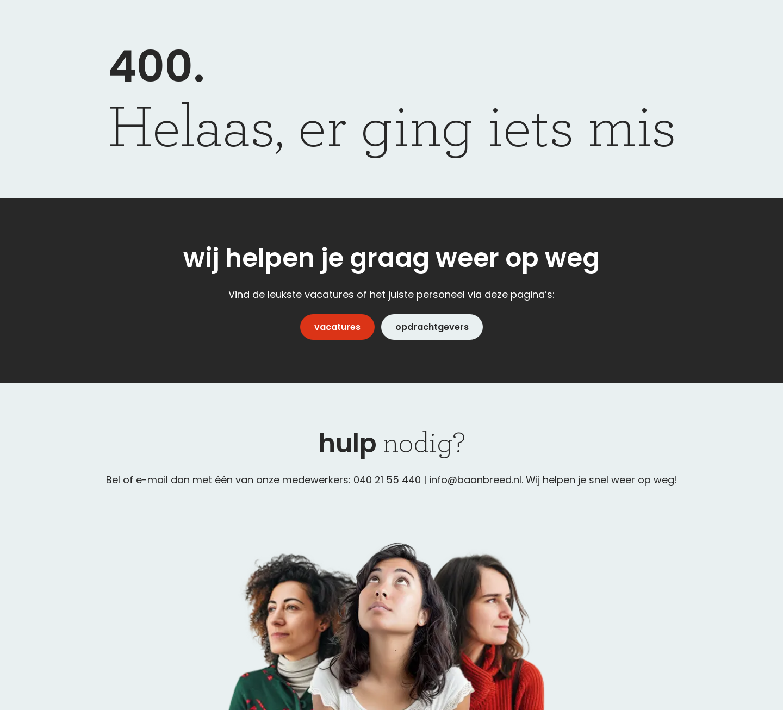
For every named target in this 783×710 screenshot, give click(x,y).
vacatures (337, 327)
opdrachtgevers (432, 327)
